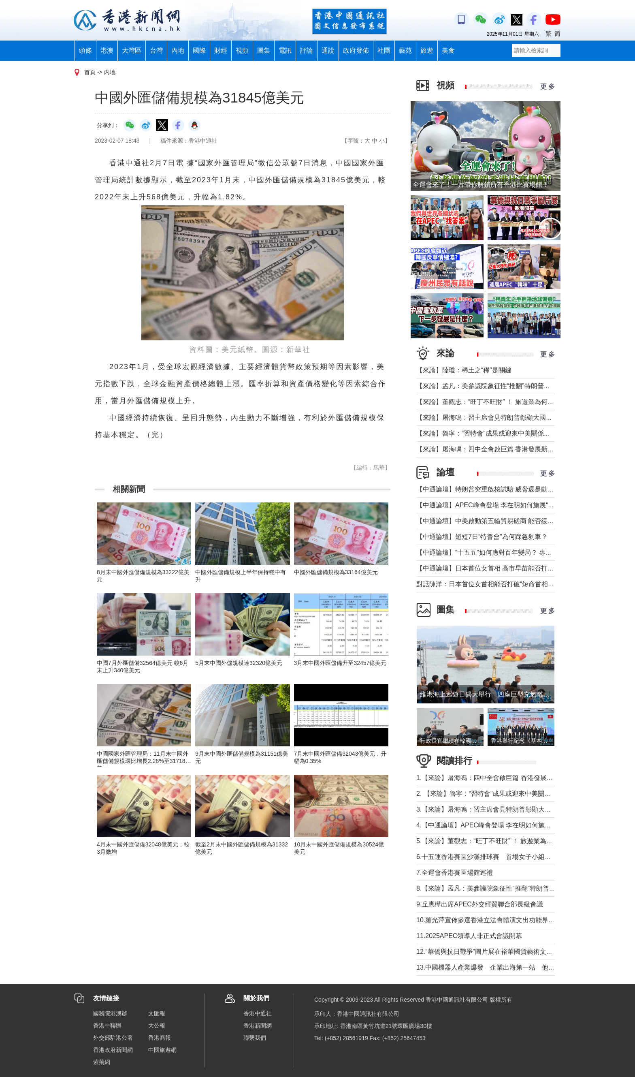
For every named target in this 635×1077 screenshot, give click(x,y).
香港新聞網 (257, 1025)
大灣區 (131, 50)
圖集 (263, 50)
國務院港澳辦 (110, 1013)
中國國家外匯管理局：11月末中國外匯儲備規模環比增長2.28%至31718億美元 (144, 760)
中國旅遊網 (162, 1050)
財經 (220, 50)
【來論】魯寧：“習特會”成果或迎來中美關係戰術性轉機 (496, 433)
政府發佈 (356, 50)
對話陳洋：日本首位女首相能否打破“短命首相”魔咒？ (493, 584)
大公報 (156, 1025)
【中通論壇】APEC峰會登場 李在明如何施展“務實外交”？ (499, 505)
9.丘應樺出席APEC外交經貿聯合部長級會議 (479, 904)
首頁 (90, 72)
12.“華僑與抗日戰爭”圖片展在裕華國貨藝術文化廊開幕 (494, 951)
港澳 (106, 50)
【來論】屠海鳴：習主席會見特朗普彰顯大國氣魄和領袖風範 (503, 417)
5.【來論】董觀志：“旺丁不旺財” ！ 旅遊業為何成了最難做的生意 (510, 841)
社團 (383, 50)
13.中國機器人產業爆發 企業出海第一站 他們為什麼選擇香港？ (511, 967)
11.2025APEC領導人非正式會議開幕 (469, 935)
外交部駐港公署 (113, 1037)
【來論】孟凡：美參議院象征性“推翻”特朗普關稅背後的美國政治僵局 (515, 386)
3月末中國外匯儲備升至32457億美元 (340, 663)
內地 (177, 50)
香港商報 (159, 1037)
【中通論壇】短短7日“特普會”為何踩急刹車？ (482, 536)
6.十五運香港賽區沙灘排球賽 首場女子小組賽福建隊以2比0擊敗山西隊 (519, 856)
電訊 (285, 50)
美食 (448, 50)
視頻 (242, 50)
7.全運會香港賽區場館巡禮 (454, 872)
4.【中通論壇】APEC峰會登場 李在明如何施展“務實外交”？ (502, 825)
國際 (199, 50)
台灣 (156, 50)
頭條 (85, 50)
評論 (306, 50)
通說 (328, 50)
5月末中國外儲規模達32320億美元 (238, 663)
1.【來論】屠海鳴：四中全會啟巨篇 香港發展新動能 (491, 777)
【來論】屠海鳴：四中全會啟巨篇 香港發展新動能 (488, 449)
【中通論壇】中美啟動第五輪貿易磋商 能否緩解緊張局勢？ (501, 520)
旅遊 (426, 50)
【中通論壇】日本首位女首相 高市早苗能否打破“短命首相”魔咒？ (510, 568)
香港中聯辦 (107, 1025)
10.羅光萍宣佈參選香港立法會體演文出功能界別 (485, 920)
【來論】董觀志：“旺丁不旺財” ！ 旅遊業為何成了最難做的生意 (507, 401)
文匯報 (156, 1013)
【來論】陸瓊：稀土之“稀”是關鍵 (463, 370)
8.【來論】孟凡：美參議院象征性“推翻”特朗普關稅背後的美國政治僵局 (518, 888)
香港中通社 (257, 1013)
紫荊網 (101, 1062)
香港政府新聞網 (113, 1050)
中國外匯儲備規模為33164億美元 (336, 572)
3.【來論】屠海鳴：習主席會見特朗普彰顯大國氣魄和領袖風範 (506, 809)
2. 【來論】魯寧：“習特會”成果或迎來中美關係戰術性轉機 (499, 793)
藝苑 (405, 50)
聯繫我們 (254, 1037)
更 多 (547, 86)
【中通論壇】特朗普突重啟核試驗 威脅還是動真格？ (491, 489)
